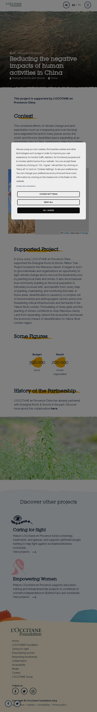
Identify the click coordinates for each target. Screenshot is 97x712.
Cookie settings (48, 194)
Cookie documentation (26, 186)
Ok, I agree (48, 210)
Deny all (48, 202)
